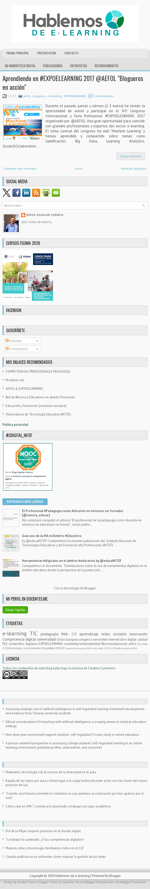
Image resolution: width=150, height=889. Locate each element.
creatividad (72, 644)
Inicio (79, 168)
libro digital (128, 639)
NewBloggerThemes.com (131, 882)
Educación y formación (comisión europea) (36, 406)
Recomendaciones (115, 644)
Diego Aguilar (15, 610)
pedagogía (51, 633)
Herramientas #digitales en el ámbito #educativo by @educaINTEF (71, 561)
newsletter (101, 639)
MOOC (60, 648)
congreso (39, 96)
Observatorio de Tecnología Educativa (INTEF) (38, 414)
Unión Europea (68, 639)
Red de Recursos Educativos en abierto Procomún (40, 397)
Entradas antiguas (133, 168)
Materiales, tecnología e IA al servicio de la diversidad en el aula (51, 772)
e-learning (55, 96)
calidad (142, 639)
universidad (47, 639)
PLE (6, 644)
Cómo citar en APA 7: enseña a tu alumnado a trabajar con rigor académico (58, 806)
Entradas (14, 341)
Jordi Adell (98, 648)
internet (114, 639)
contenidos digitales (24, 644)
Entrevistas (78, 65)
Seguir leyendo (130, 156)
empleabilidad (91, 644)
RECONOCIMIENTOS (107, 65)
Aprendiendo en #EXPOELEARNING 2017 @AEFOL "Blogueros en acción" (73, 82)
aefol (27, 96)
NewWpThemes (27, 882)
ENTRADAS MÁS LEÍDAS (25, 502)
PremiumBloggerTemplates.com (95, 882)
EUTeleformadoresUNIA (124, 648)
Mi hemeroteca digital (20, 65)
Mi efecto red (15, 380)
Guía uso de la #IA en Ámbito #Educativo (52, 536)
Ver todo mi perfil (36, 222)
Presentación (46, 53)
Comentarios (17, 349)
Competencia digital (20, 639)
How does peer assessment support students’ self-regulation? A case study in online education (72, 734)
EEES (107, 648)
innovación (138, 633)
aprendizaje (90, 633)
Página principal (17, 53)
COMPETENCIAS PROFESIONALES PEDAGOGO (38, 371)
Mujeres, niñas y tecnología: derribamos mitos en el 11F (45, 848)
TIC (35, 633)
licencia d (78, 668)
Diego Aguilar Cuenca (45, 215)
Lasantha (68, 882)
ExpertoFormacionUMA (78, 648)
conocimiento (32, 648)
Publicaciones (53, 65)
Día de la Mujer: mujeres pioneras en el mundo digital (43, 831)
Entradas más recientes (20, 168)
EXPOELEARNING (75, 96)
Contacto (71, 53)
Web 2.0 (70, 633)
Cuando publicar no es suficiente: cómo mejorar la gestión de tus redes (56, 857)
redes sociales (115, 633)
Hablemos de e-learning (72, 876)
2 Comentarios (103, 96)
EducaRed (49, 648)
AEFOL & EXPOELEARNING (24, 388)
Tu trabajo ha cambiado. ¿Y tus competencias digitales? (45, 839)
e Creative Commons (100, 668)
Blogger (89, 588)
